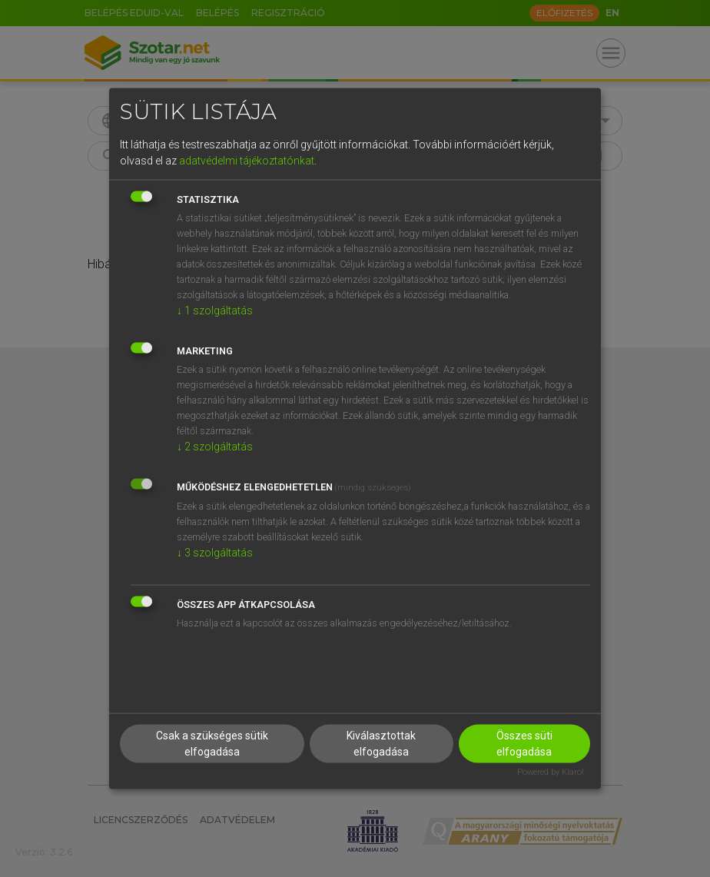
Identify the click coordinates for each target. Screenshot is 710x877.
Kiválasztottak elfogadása (381, 743)
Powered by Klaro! (550, 771)
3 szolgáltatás (215, 552)
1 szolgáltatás (215, 310)
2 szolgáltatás (215, 446)
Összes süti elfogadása (524, 743)
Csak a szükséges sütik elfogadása (212, 743)
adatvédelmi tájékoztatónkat (246, 160)
